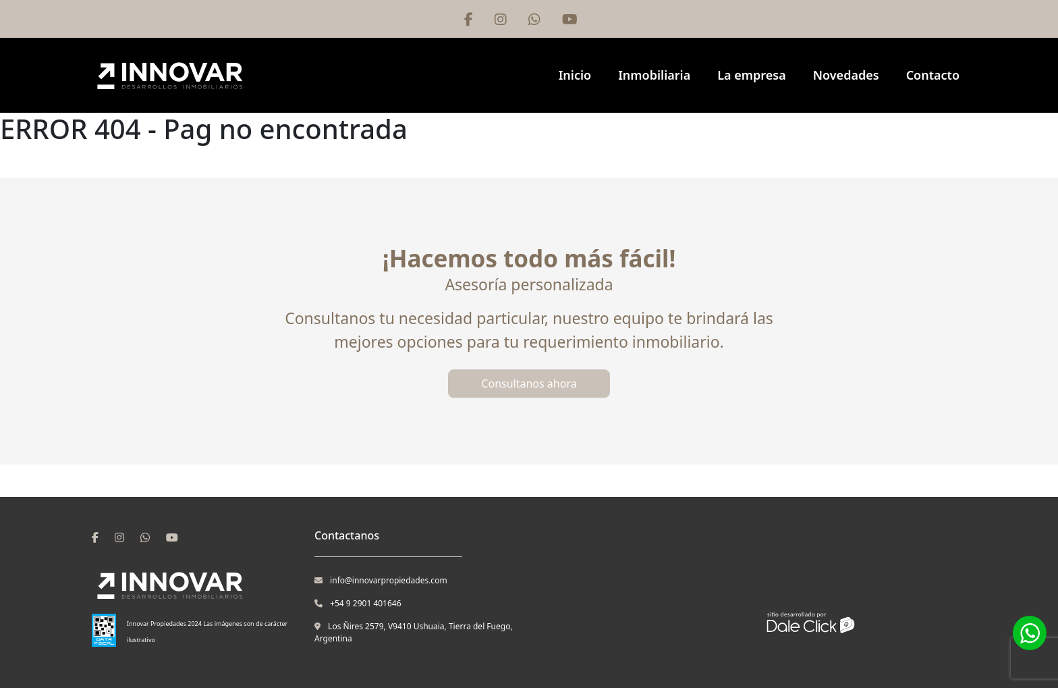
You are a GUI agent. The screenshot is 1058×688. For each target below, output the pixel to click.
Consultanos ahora (528, 383)
